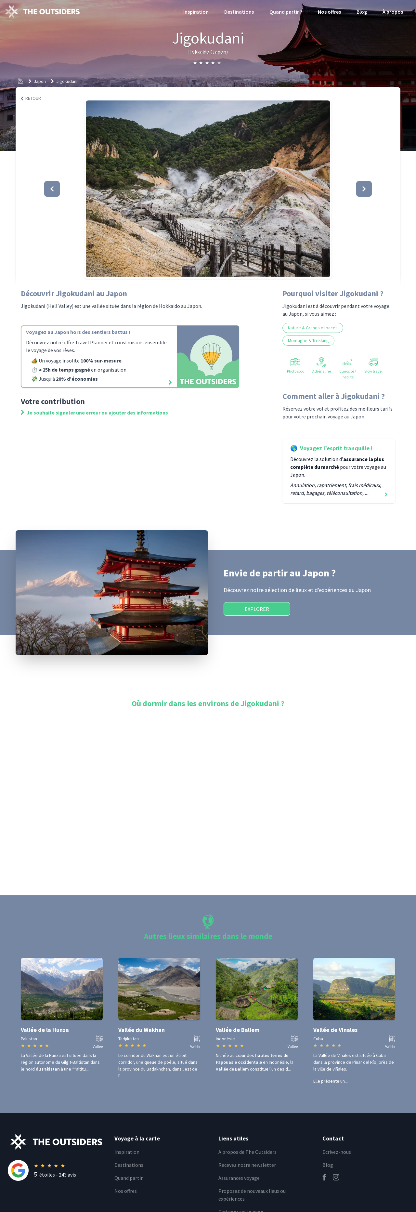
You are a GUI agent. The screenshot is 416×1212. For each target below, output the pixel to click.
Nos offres (329, 11)
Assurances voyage (239, 1178)
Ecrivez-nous (336, 1152)
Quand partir (128, 1178)
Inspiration (196, 11)
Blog (362, 11)
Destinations (239, 11)
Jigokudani (66, 81)
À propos (393, 11)
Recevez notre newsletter (247, 1165)
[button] (208, 189)
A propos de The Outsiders (247, 1152)
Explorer (257, 609)
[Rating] (57, 1170)
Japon (40, 81)
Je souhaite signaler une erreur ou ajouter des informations (94, 412)
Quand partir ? (285, 11)
